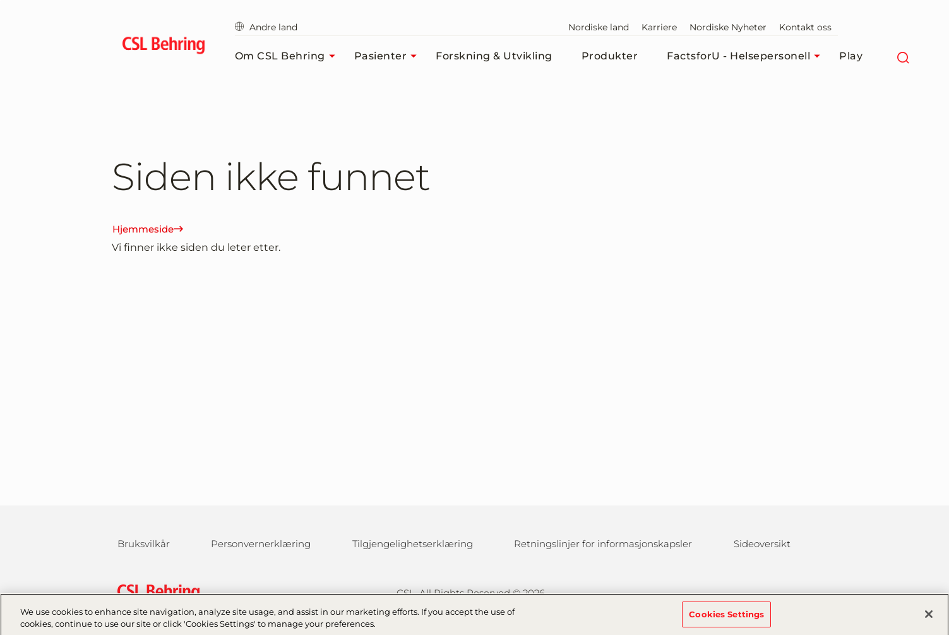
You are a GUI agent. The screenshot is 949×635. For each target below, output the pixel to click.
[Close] (929, 618)
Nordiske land (598, 27)
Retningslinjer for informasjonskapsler (603, 544)
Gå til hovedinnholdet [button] (0, 0)
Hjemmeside (147, 229)
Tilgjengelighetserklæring (412, 544)
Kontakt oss (805, 27)
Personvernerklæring (261, 544)
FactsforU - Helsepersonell (747, 56)
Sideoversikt (762, 544)
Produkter (610, 56)
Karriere (659, 27)
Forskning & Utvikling (494, 56)
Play (850, 56)
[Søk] (903, 56)
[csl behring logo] (155, 592)
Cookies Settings (726, 619)
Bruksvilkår (143, 544)
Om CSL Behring (288, 56)
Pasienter (389, 56)
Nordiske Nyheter (728, 27)
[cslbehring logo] (164, 47)
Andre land (266, 27)
